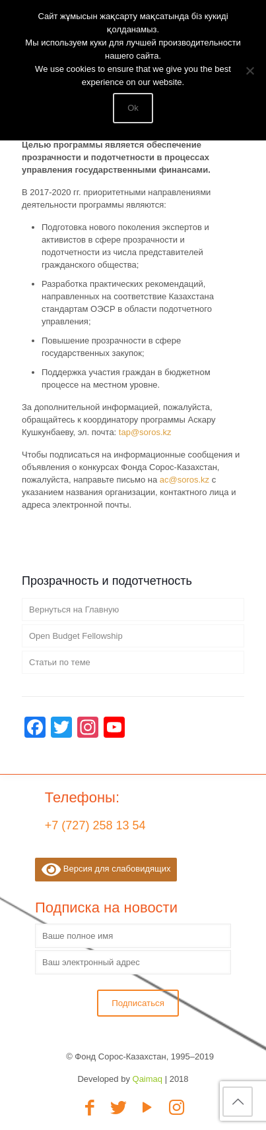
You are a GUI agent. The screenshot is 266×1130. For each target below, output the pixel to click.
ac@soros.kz (184, 480)
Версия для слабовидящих (106, 869)
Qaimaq (148, 1079)
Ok (133, 108)
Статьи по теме (59, 662)
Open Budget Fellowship (76, 636)
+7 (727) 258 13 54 (95, 825)
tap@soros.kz (145, 432)
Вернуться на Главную (74, 609)
